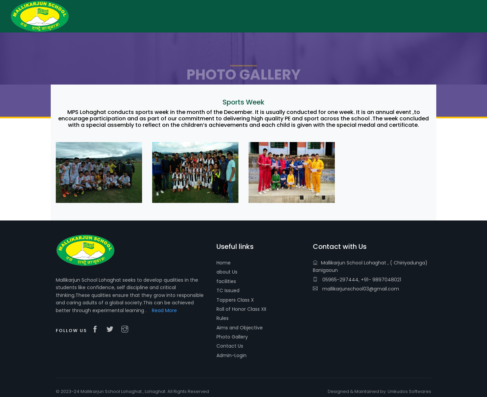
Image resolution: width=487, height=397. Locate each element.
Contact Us (229, 346)
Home (223, 262)
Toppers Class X (235, 300)
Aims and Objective (239, 327)
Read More (164, 310)
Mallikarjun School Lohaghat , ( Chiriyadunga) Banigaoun (370, 266)
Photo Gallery (232, 336)
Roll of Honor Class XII (241, 309)
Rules (222, 318)
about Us (226, 271)
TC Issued (227, 290)
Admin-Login (231, 355)
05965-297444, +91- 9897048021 (357, 279)
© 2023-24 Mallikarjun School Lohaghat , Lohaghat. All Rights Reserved (132, 391)
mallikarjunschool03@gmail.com (356, 288)
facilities (226, 281)
